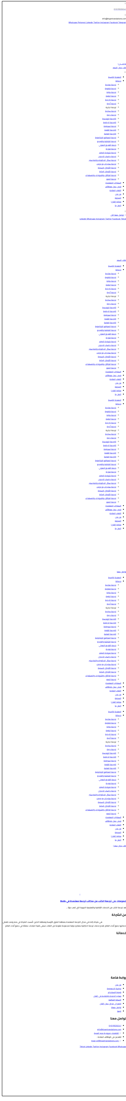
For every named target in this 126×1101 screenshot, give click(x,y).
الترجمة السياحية (118, 944)
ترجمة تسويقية (108, 126)
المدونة (116, 198)
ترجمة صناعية (109, 85)
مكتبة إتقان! (114, 202)
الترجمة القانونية (118, 940)
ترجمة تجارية (109, 107)
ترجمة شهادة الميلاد (106, 152)
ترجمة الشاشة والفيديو (105, 141)
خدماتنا (117, 81)
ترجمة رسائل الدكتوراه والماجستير (101, 160)
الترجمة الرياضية (108, 122)
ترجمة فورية (109, 149)
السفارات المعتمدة (112, 183)
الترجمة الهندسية (108, 119)
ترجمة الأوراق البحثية (106, 171)
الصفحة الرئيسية (113, 77)
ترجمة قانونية (109, 88)
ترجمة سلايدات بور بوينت (105, 164)
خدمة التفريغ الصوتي (106, 145)
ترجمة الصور (110, 179)
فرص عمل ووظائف (111, 186)
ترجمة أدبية (110, 103)
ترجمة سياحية (109, 111)
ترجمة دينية (110, 115)
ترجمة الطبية (109, 96)
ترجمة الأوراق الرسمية (105, 168)
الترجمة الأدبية (119, 955)
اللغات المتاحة (114, 190)
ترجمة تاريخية (109, 100)
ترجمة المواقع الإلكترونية (104, 137)
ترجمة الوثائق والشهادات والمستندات (99, 175)
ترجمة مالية (110, 92)
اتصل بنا (116, 205)
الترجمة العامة (108, 134)
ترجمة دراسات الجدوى (105, 156)
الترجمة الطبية (119, 948)
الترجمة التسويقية (117, 963)
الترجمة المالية (119, 951)
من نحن (116, 194)
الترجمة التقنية (109, 130)
